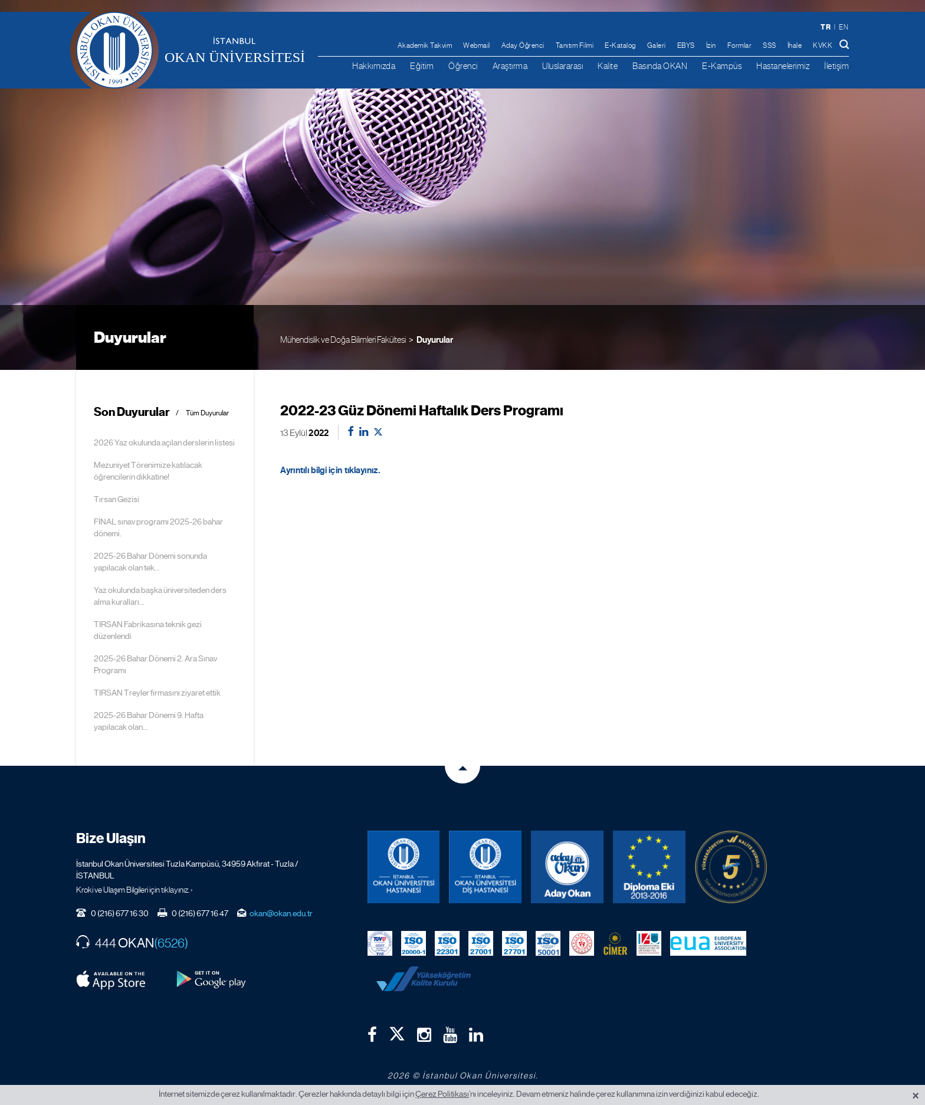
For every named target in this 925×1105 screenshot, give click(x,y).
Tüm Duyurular (207, 413)
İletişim (836, 66)
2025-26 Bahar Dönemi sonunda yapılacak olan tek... (150, 561)
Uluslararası (562, 66)
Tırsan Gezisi (116, 499)
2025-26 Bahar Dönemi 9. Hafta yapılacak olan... (149, 721)
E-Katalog (620, 45)
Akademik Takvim (425, 45)
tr (826, 26)
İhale (795, 45)
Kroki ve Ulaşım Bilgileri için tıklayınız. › (134, 889)
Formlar (739, 45)
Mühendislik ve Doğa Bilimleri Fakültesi (343, 340)
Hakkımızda (373, 66)
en (843, 27)
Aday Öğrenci (522, 45)
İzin (711, 45)
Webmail (476, 45)
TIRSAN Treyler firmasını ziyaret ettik (157, 692)
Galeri (656, 45)
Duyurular (434, 340)
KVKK (822, 45)
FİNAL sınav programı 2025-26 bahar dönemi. (158, 527)
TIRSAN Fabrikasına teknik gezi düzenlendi (148, 630)
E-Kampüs (722, 66)
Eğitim (422, 66)
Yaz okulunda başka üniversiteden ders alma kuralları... (160, 595)
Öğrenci (463, 66)
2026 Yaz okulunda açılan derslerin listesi (164, 442)
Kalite (608, 66)
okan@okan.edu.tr (281, 913)
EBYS (686, 45)
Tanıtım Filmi (575, 45)
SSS (769, 45)
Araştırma (510, 66)
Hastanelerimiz (782, 66)
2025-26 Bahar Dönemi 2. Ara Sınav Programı (155, 664)
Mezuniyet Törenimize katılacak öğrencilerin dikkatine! (148, 470)
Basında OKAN (659, 66)
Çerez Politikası (442, 1094)
